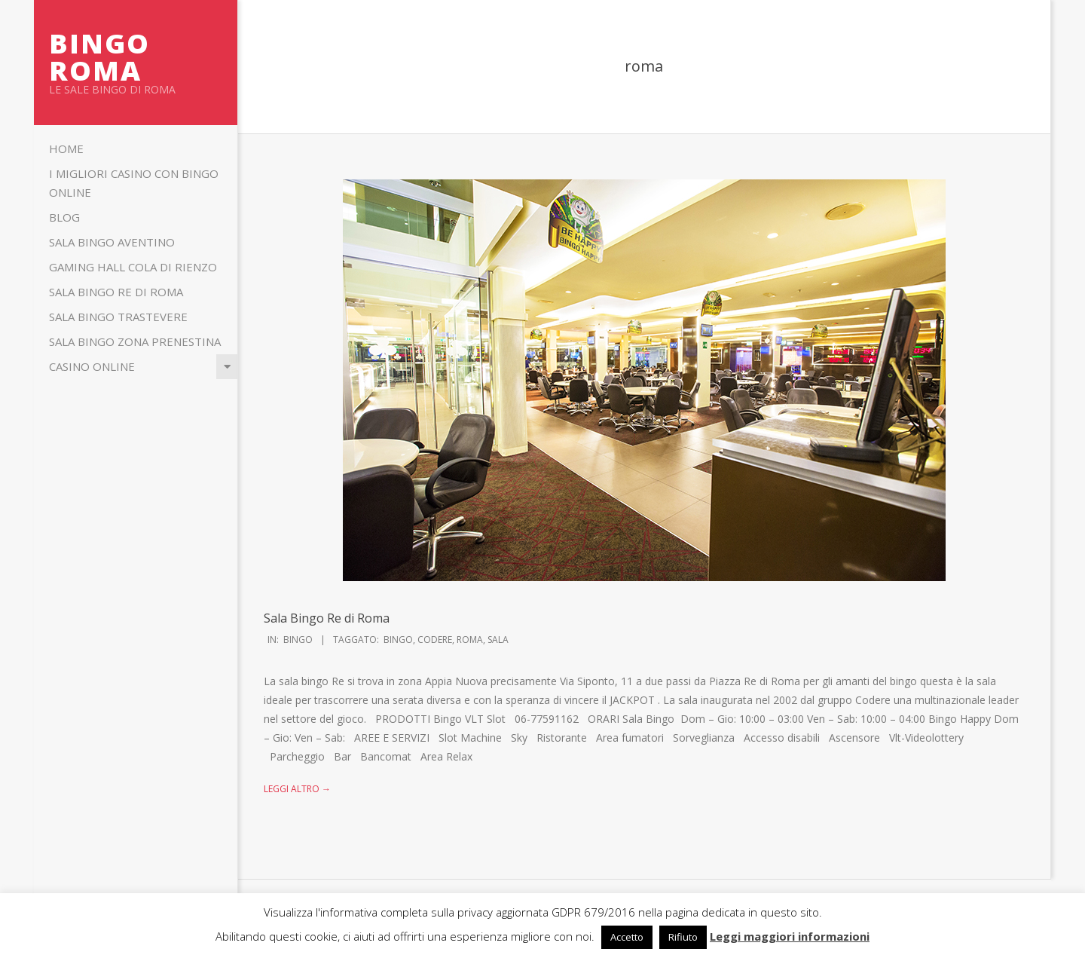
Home (66, 148)
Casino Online (92, 366)
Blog (64, 217)
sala (498, 639)
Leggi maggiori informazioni (790, 936)
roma (470, 639)
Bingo (298, 639)
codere (434, 639)
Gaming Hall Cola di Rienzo (133, 266)
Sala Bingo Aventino (112, 241)
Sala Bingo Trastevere (118, 316)
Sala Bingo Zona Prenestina (135, 341)
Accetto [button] (626, 937)
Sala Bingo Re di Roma (116, 291)
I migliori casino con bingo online (134, 183)
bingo (398, 639)
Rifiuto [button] (683, 937)
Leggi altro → (297, 788)
